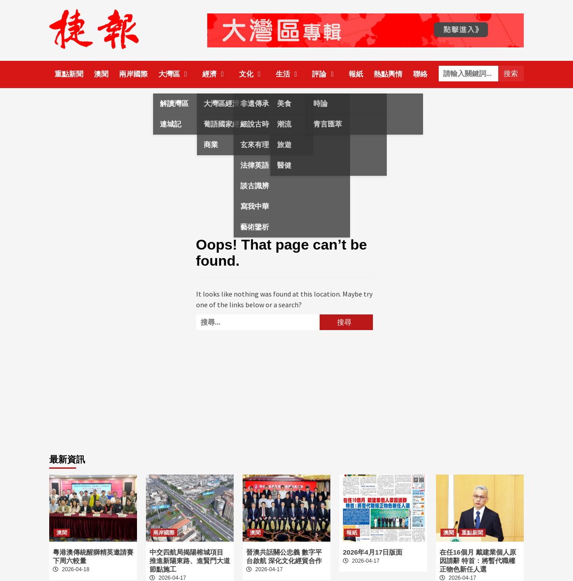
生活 (289, 74)
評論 (325, 74)
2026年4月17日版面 (372, 552)
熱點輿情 (388, 74)
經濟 (215, 74)
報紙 (356, 74)
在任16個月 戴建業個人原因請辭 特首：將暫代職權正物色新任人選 (478, 560)
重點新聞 (69, 74)
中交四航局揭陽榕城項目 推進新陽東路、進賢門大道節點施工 (190, 560)
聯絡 (420, 74)
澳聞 (101, 74)
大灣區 (175, 74)
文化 (252, 74)
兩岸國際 (133, 74)
